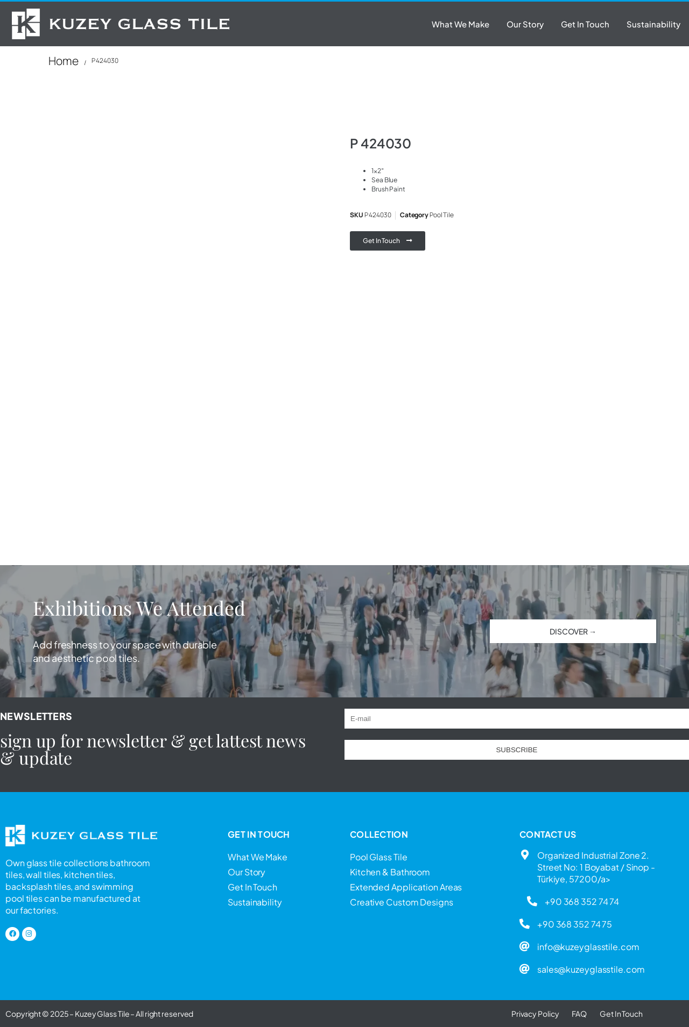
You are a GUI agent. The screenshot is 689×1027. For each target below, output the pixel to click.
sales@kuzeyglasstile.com (591, 969)
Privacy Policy (535, 1013)
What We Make (460, 24)
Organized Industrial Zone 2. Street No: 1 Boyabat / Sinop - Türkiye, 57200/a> (596, 867)
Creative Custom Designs (401, 902)
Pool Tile (442, 214)
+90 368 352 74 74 (582, 901)
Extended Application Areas (406, 887)
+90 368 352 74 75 (574, 924)
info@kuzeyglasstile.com (588, 946)
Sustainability (653, 24)
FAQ (579, 1013)
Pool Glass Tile (378, 856)
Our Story (525, 24)
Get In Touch (585, 24)
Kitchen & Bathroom (390, 872)
